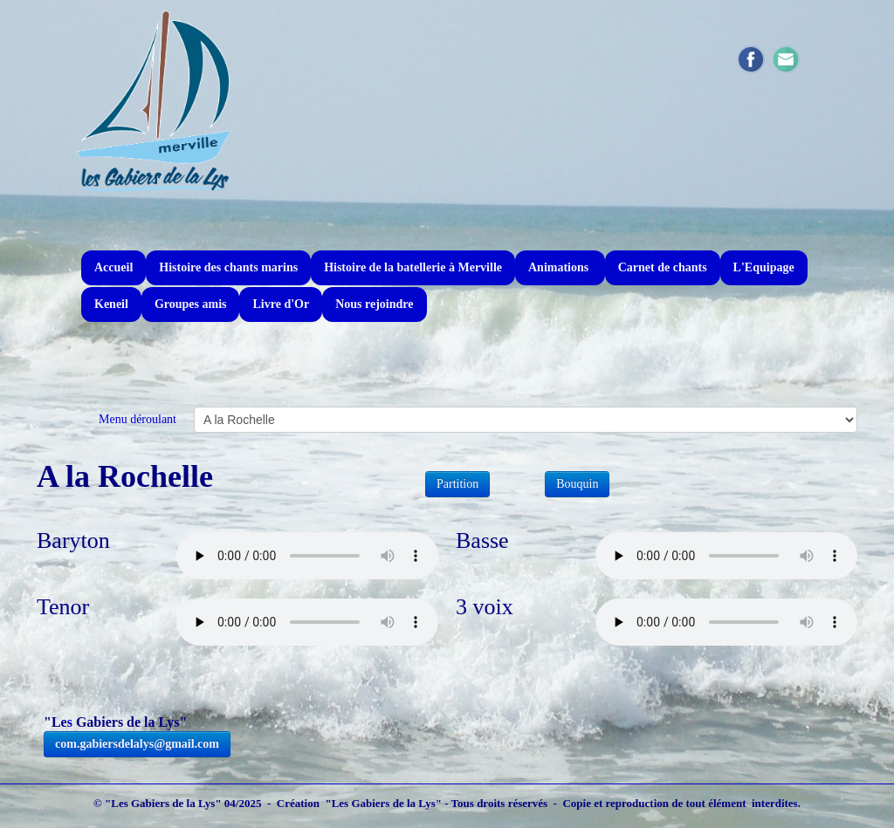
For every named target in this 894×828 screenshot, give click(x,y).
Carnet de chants (662, 267)
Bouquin (577, 483)
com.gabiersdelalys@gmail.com (137, 743)
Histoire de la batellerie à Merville (413, 267)
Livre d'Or (280, 304)
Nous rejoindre (374, 304)
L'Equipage (763, 267)
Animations (560, 267)
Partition (457, 483)
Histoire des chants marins (228, 267)
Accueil (113, 267)
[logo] (155, 100)
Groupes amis (191, 304)
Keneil (111, 304)
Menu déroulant (137, 419)
